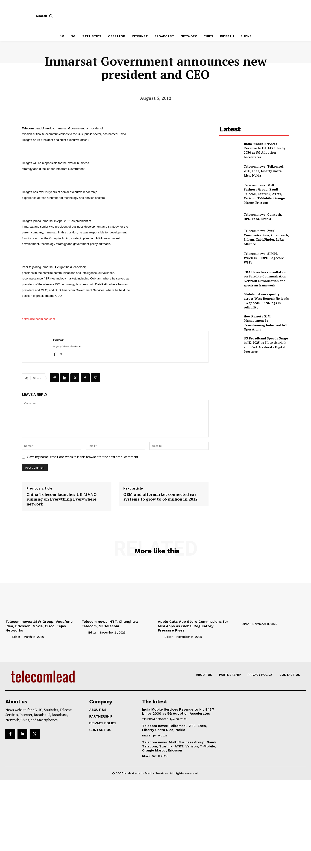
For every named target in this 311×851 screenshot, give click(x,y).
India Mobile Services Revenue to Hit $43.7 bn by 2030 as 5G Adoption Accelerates (264, 150)
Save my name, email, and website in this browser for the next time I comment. (83, 457)
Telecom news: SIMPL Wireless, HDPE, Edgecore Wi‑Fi (264, 257)
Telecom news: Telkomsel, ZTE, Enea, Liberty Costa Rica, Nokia (264, 170)
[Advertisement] (254, 389)
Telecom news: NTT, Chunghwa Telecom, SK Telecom (110, 623)
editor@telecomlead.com (38, 319)
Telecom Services (155, 719)
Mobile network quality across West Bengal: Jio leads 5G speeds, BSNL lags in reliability (266, 300)
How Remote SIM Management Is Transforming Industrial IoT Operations (265, 323)
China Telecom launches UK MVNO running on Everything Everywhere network (61, 499)
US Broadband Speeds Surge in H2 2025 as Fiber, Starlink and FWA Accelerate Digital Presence (266, 345)
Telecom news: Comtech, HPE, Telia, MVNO (263, 216)
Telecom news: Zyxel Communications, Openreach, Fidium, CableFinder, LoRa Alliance (266, 237)
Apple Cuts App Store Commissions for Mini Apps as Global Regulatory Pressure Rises (193, 625)
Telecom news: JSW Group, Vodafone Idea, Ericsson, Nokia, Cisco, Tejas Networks (39, 625)
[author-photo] (8, 636)
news (146, 735)
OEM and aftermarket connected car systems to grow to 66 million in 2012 (160, 497)
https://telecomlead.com (67, 346)
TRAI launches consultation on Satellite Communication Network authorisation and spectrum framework (265, 278)
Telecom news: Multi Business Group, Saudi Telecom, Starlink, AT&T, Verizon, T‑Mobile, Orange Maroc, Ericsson (264, 194)
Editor (58, 340)
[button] (45, 15)
